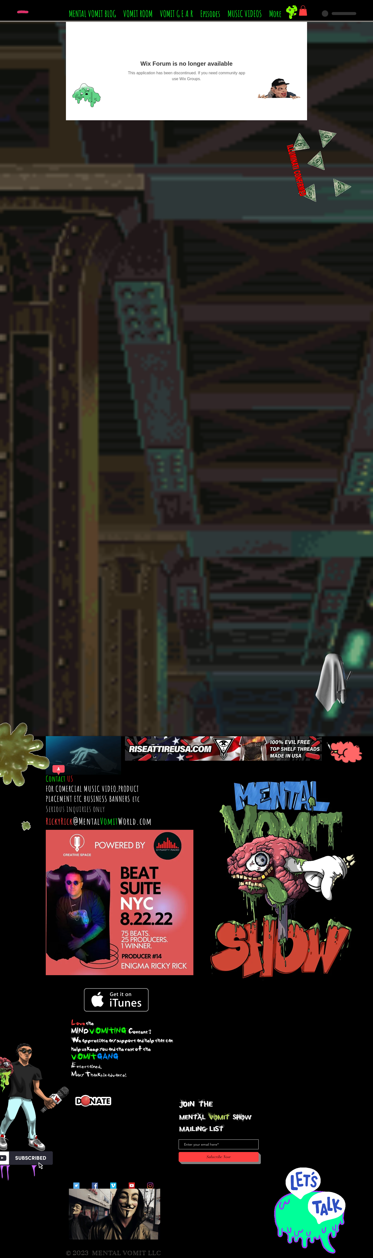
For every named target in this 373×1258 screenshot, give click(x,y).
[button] (303, 10)
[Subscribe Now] (219, 1157)
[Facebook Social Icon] (95, 1185)
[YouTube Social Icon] (132, 1185)
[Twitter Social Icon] (76, 1185)
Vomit (109, 821)
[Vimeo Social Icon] (113, 1185)
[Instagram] (150, 1185)
